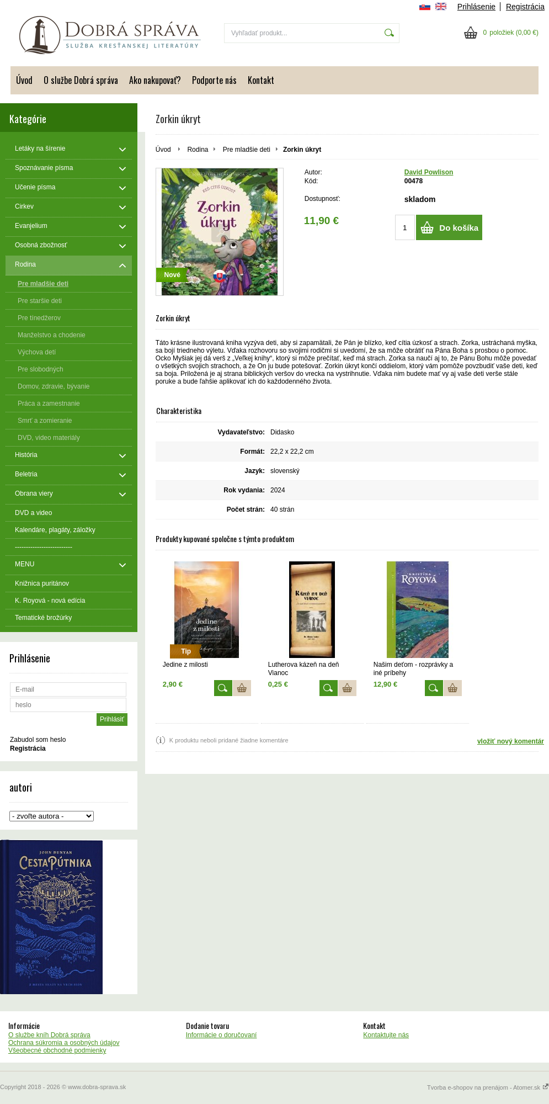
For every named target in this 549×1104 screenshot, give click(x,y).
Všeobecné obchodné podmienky (57, 1050)
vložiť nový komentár (510, 741)
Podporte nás (214, 80)
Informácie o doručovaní (221, 1035)
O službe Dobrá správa (81, 80)
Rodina (197, 149)
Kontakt (261, 80)
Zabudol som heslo (38, 740)
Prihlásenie (476, 6)
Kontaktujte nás (386, 1035)
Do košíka (458, 227)
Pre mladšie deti (246, 149)
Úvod (24, 80)
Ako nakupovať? (155, 80)
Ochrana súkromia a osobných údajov (63, 1043)
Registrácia (525, 6)
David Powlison (429, 172)
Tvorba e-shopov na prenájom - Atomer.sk (488, 1087)
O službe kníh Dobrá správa (49, 1035)
